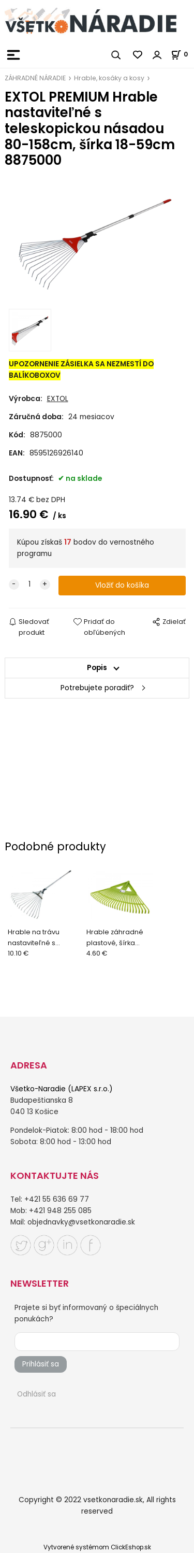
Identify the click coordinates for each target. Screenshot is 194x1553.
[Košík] (182, 54)
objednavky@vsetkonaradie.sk (81, 1222)
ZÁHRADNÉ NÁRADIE (35, 78)
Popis (97, 668)
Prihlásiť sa (40, 1364)
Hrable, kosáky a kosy (109, 78)
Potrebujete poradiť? (97, 688)
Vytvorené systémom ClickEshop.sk (97, 1547)
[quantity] (29, 584)
